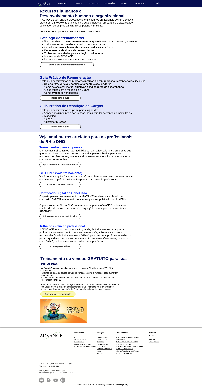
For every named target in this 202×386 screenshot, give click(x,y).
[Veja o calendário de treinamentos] (60, 164)
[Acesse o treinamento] (57, 294)
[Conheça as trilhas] (60, 246)
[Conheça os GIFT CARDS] (60, 184)
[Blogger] (48, 380)
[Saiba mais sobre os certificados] (60, 216)
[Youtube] (55, 380)
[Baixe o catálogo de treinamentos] (67, 64)
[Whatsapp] (62, 380)
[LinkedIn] (41, 380)
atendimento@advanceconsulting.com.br (56, 373)
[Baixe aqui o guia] (60, 98)
